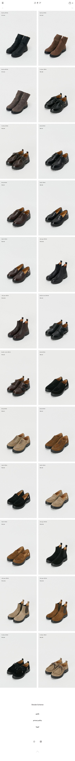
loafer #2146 (42, 182)
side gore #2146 (43, 239)
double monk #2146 (44, 295)
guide (37, 714)
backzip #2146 (4, 12)
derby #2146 (4, 182)
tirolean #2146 (43, 69)
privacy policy (37, 720)
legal (37, 727)
